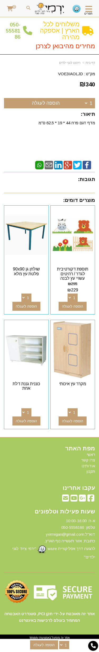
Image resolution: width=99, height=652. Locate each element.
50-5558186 (13, 31)
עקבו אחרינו (79, 488)
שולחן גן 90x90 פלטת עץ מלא (26, 271)
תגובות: (86, 179)
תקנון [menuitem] (90, 471)
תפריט (88, 13)
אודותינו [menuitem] (88, 466)
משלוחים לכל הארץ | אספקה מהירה (59, 30)
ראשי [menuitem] (91, 454)
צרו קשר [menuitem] (88, 460)
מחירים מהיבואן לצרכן (65, 46)
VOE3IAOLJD (70, 74)
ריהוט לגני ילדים (70, 63)
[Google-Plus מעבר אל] (82, 499)
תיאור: (88, 114)
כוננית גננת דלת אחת (26, 386)
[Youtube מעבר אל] (73, 499)
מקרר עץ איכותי (72, 384)
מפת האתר (80, 448)
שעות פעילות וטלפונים (65, 511)
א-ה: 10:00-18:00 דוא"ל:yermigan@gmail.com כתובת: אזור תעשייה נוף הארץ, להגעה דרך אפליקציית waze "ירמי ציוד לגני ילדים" (53, 538)
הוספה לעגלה (46, 103)
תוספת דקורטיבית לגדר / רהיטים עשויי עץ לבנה (72, 274)
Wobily (34, 637)
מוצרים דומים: (79, 200)
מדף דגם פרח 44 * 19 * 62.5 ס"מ (66, 123)
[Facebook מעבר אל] (90, 499)
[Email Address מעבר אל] (65, 499)
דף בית (90, 63)
